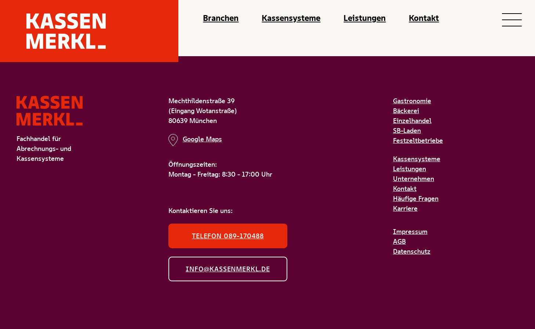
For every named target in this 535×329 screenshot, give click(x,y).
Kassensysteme (291, 18)
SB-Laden (407, 130)
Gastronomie (412, 101)
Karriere (405, 208)
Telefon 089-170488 (228, 236)
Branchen (221, 18)
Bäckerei (406, 110)
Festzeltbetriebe (418, 140)
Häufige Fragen (415, 198)
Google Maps (195, 140)
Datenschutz (411, 251)
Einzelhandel (412, 120)
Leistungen (364, 18)
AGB (399, 241)
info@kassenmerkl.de (228, 269)
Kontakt (424, 18)
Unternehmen (413, 178)
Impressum (410, 231)
